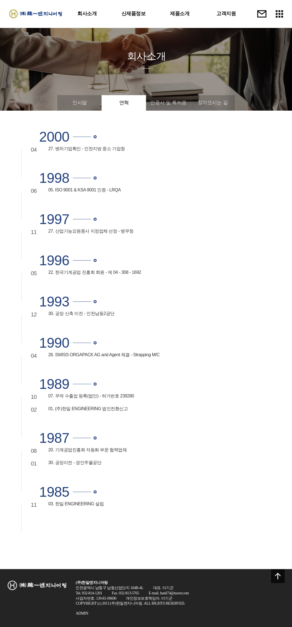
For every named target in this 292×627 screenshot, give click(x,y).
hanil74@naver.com (174, 593)
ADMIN (82, 613)
